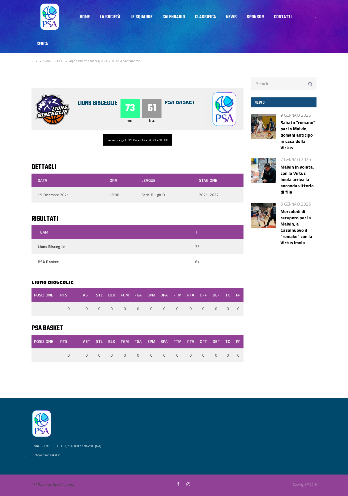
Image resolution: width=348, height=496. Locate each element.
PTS (63, 295)
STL (99, 295)
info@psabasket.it (47, 455)
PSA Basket (179, 102)
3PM (151, 295)
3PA (164, 295)
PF (238, 295)
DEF (216, 295)
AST (86, 295)
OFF (203, 295)
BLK (111, 295)
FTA (190, 295)
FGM (125, 295)
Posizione (43, 295)
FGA (138, 295)
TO (227, 295)
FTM (178, 295)
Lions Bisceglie (98, 103)
